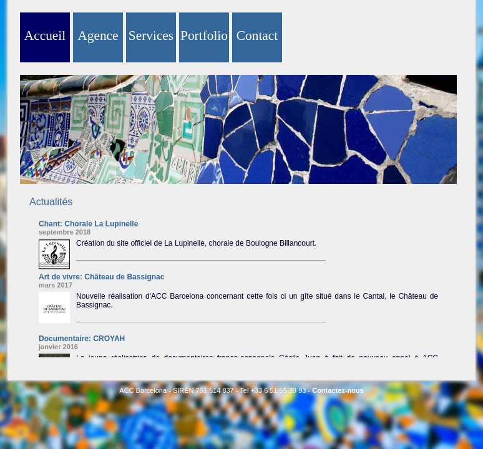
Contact (257, 35)
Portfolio (204, 35)
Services (151, 35)
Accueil (45, 35)
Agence (97, 35)
